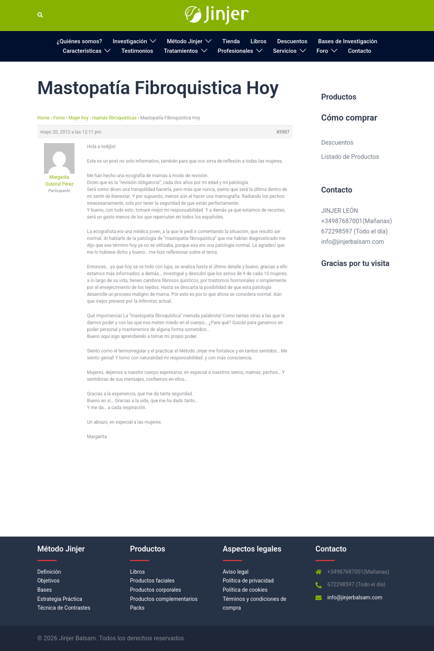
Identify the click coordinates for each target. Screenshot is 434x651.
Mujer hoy (78, 118)
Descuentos (292, 41)
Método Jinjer (184, 41)
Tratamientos (181, 50)
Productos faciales (152, 581)
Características (82, 50)
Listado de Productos (350, 156)
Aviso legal (236, 572)
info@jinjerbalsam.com (352, 241)
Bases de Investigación (347, 41)
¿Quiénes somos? (79, 41)
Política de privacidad (248, 581)
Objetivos (48, 581)
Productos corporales (155, 590)
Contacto (359, 50)
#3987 (282, 132)
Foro (322, 50)
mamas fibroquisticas (114, 118)
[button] (40, 15)
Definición (49, 572)
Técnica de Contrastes (64, 608)
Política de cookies (245, 590)
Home (43, 118)
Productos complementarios (164, 599)
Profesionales (235, 50)
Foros (59, 118)
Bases (44, 590)
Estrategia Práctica (59, 599)
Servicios (285, 50)
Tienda (231, 41)
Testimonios (137, 50)
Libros (258, 41)
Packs (137, 608)
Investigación (130, 41)
